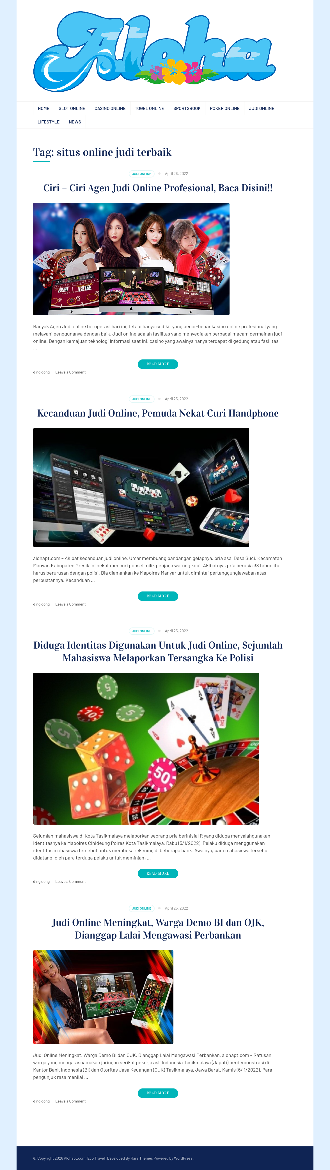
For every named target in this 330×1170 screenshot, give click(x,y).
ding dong (41, 372)
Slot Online (72, 108)
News (75, 121)
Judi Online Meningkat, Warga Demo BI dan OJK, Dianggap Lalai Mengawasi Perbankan (158, 928)
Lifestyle (48, 121)
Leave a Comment (70, 372)
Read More (158, 364)
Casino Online (110, 108)
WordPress (183, 1158)
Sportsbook (187, 108)
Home (43, 108)
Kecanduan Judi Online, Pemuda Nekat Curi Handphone (158, 413)
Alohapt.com (75, 1158)
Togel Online (149, 108)
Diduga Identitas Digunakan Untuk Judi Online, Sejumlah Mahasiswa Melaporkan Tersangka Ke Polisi (158, 651)
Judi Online (261, 108)
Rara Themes (142, 1158)
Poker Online (225, 108)
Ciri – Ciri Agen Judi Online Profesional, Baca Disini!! (158, 188)
